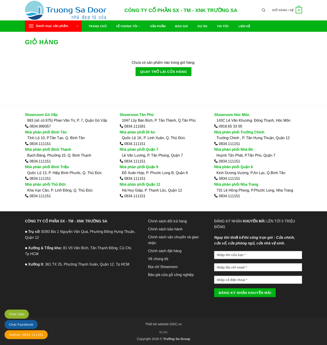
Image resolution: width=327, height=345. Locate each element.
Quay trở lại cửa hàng (163, 72)
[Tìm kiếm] (263, 10)
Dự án (202, 26)
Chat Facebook (21, 324)
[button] (53, 26)
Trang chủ (98, 26)
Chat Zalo (17, 314)
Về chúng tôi (128, 26)
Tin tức (223, 26)
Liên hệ (244, 26)
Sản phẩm (158, 26)
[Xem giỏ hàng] (287, 10)
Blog (163, 332)
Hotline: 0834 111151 (26, 335)
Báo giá (181, 26)
